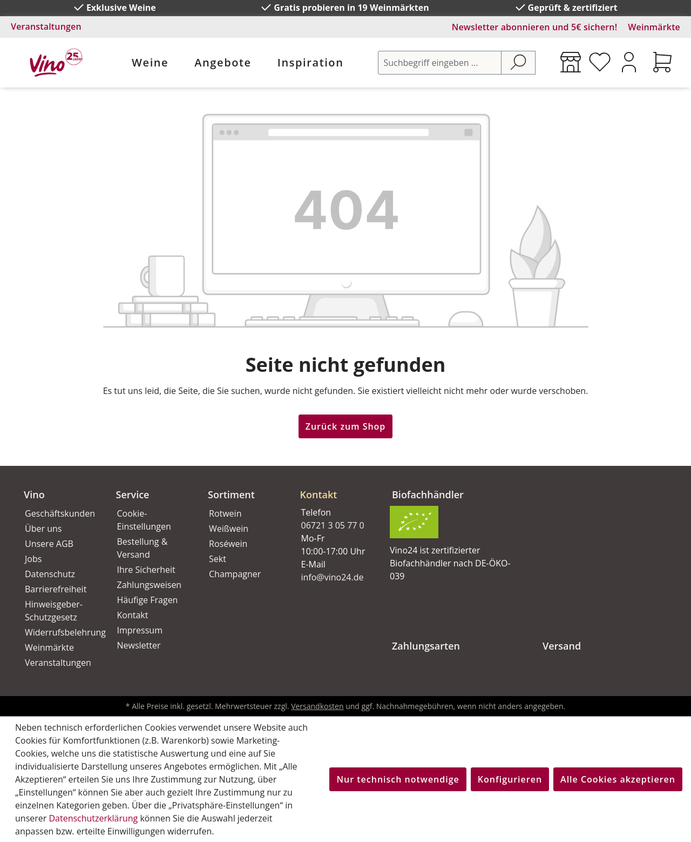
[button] (333, 486)
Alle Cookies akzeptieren (617, 779)
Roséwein (228, 544)
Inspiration (310, 62)
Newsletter (139, 645)
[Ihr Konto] (629, 62)
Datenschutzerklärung (93, 818)
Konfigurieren (510, 779)
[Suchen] (518, 63)
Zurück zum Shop (346, 426)
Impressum (139, 630)
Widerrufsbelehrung (58, 632)
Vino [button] (34, 494)
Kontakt (132, 615)
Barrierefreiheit (55, 589)
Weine (150, 62)
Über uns (43, 528)
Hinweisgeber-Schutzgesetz (54, 610)
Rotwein (225, 513)
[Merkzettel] (599, 62)
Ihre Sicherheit (146, 570)
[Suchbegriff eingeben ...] (440, 63)
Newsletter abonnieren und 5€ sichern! (535, 27)
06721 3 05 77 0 (332, 525)
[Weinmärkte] (570, 62)
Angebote (222, 62)
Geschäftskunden (58, 513)
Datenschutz (50, 574)
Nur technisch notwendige (397, 779)
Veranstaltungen (46, 26)
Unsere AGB (49, 544)
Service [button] (133, 494)
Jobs (33, 559)
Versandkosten (317, 706)
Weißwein (228, 528)
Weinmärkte (654, 27)
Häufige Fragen (147, 600)
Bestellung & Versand (142, 548)
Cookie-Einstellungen (144, 519)
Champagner (235, 574)
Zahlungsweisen (149, 585)
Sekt (217, 559)
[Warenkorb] (662, 62)
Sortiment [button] (231, 494)
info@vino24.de (332, 577)
